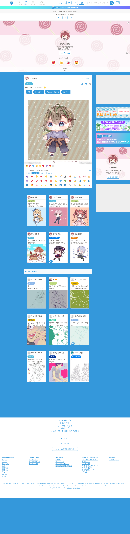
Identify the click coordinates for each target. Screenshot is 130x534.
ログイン (65, 438)
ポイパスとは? (33, 464)
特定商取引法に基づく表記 (64, 466)
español (4, 462)
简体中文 (5, 468)
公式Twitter (86, 462)
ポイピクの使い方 (34, 462)
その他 (50, 173)
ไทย (3, 472)
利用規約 (58, 460)
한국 (3, 466)
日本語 (4, 476)
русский (4, 474)
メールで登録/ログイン (65, 448)
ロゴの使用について (88, 470)
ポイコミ (85, 472)
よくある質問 (86, 464)
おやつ (42, 173)
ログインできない (87, 468)
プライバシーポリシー (62, 464)
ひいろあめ (65, 43)
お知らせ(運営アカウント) (90, 460)
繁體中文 (5, 470)
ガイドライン (60, 462)
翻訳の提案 (11, 458)
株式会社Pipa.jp (114, 460)
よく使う (28, 173)
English (4, 460)
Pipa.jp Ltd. (76, 488)
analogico (69, 488)
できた (29, 84)
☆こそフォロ (65, 53)
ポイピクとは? (33, 460)
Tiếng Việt (5, 464)
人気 (35, 173)
